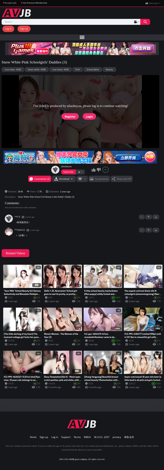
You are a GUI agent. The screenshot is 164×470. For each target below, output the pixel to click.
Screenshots (102, 178)
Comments (12, 203)
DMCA (87, 437)
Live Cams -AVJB (61, 69)
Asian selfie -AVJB (37, 69)
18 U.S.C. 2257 (102, 437)
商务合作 (129, 437)
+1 (148, 217)
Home (33, 437)
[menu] (82, 37)
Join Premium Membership (35, 3)
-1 (155, 217)
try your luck (10, 3)
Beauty (109, 69)
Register (70, 116)
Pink (78, 69)
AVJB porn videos (78, 459)
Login (89, 116)
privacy (117, 437)
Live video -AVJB (13, 69)
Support (65, 437)
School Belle (93, 69)
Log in (8, 28)
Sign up (24, 28)
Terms (77, 437)
